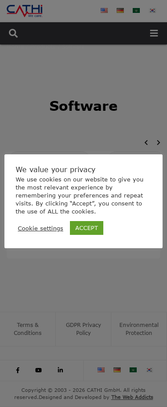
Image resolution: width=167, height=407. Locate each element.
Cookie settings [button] (40, 228)
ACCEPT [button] (86, 227)
